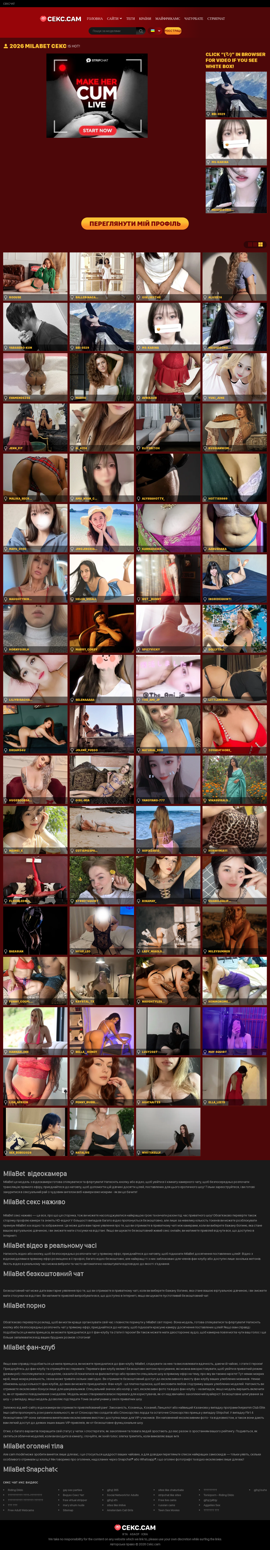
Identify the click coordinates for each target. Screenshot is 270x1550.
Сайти (113, 18)
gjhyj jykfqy (210, 1500)
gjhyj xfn (112, 1500)
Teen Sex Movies (169, 1510)
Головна (95, 18)
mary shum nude (73, 1505)
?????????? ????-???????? (25, 1495)
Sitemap (68, 1510)
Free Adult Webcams (21, 1510)
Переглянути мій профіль (135, 224)
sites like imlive (116, 1505)
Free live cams (167, 1500)
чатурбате (193, 18)
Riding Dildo (15, 1490)
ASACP (134, 1534)
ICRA (144, 1534)
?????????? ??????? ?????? (25, 1500)
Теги (130, 18)
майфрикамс (167, 18)
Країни (145, 18)
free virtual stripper (75, 1500)
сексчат (9, 3)
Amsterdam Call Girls (120, 1510)
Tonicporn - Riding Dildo (219, 1495)
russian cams (166, 1505)
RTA (125, 1534)
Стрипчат (216, 18)
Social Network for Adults (123, 1495)
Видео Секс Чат (73, 1495)
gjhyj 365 (113, 1490)
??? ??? (12, 1505)
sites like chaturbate (171, 1490)
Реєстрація (173, 31)
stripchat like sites (169, 1495)
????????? (210, 1490)
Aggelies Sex (212, 1505)
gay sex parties (72, 1490)
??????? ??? (211, 1510)
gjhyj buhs (260, 1490)
